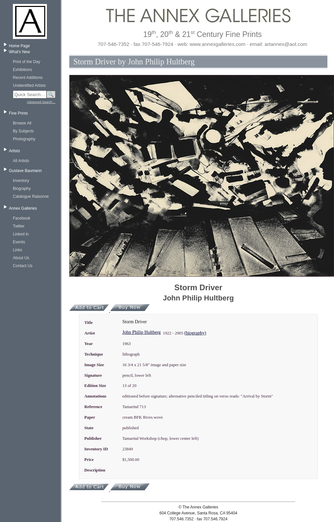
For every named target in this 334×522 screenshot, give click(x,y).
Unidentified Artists (29, 85)
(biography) (195, 333)
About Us (21, 258)
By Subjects (23, 131)
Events (19, 242)
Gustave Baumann (25, 170)
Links (17, 250)
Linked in (21, 234)
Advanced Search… (41, 102)
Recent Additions (28, 77)
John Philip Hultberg (141, 332)
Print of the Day (26, 61)
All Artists (21, 160)
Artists (14, 151)
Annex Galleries (23, 208)
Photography (24, 139)
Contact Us (22, 265)
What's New (19, 52)
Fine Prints (18, 113)
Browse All (22, 123)
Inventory (21, 180)
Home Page (19, 46)
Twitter (18, 226)
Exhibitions (22, 69)
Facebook (21, 218)
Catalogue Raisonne (31, 196)
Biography (22, 188)
